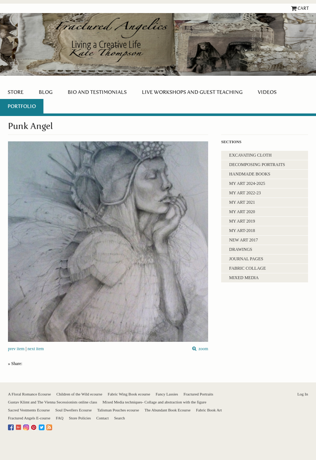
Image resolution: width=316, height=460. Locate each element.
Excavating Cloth (250, 155)
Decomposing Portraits (257, 164)
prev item (16, 348)
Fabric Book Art (209, 410)
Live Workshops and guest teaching (192, 92)
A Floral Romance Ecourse (29, 394)
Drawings (240, 249)
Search (119, 418)
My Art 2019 (242, 221)
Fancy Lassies (167, 394)
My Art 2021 (242, 202)
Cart (303, 8)
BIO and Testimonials (97, 92)
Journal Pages (246, 258)
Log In (302, 394)
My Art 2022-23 (245, 192)
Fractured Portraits (198, 394)
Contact (102, 418)
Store (16, 92)
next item (36, 348)
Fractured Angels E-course (29, 418)
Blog (45, 92)
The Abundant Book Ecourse (167, 410)
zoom (202, 349)
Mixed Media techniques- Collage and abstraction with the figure (154, 402)
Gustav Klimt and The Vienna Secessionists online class (52, 402)
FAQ (59, 418)
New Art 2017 (243, 240)
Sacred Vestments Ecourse (29, 410)
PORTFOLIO (22, 106)
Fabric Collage (247, 268)
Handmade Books (249, 174)
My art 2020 (242, 211)
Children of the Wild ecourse (79, 394)
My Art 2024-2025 (247, 183)
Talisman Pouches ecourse (118, 410)
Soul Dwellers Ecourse (73, 410)
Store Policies (80, 418)
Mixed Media (244, 277)
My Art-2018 (242, 230)
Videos (267, 92)
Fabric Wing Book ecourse (129, 394)
